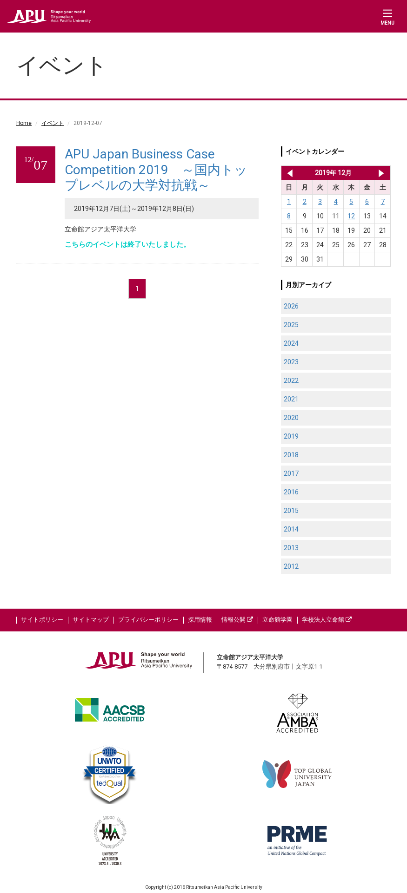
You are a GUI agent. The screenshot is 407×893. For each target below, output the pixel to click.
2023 (291, 362)
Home (24, 123)
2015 (291, 510)
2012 (291, 566)
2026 (291, 306)
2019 (291, 436)
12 (351, 216)
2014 (291, 529)
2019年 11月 (288, 173)
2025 (291, 324)
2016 (291, 492)
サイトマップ (91, 619)
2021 (291, 399)
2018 (291, 455)
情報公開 (237, 619)
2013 (291, 548)
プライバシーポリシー (148, 619)
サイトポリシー (42, 619)
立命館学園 (277, 619)
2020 (291, 417)
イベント (52, 123)
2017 (291, 473)
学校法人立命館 (327, 619)
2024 (291, 343)
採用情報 (200, 619)
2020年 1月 (381, 173)
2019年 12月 (333, 173)
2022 (291, 380)
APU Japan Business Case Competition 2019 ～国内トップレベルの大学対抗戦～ (156, 169)
